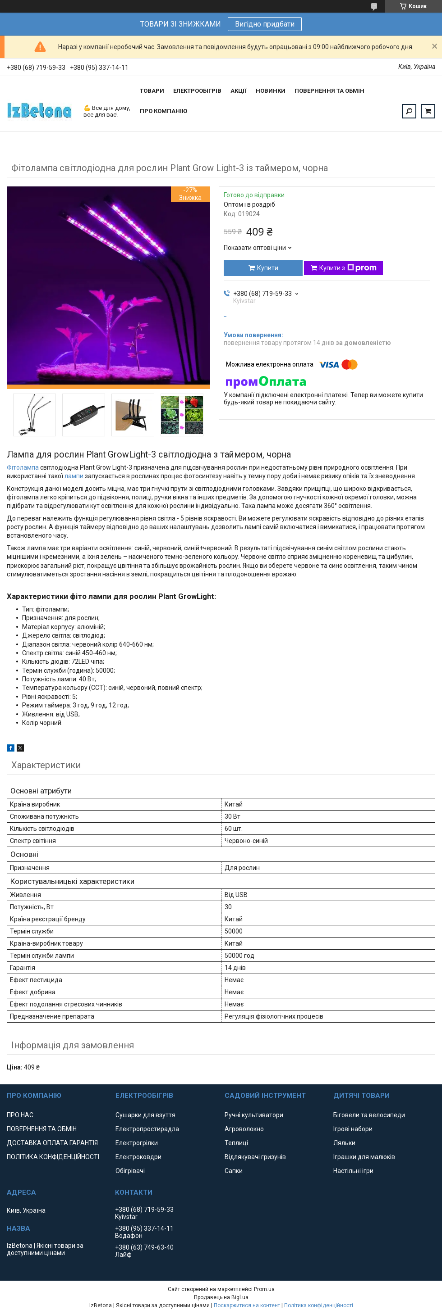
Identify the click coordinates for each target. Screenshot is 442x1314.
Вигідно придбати (265, 24)
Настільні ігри (353, 1170)
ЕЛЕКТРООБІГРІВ (197, 90)
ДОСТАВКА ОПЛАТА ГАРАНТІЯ (52, 1142)
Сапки (234, 1170)
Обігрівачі (130, 1170)
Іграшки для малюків (364, 1156)
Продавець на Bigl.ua (221, 1297)
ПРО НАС (20, 1115)
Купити (267, 268)
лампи (73, 476)
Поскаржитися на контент (247, 1305)
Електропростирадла (147, 1129)
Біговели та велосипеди (369, 1115)
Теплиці (236, 1142)
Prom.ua (264, 1289)
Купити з (348, 268)
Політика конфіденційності (318, 1305)
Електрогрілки (136, 1142)
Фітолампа (23, 467)
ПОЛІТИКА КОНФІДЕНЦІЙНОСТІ (53, 1156)
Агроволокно (244, 1129)
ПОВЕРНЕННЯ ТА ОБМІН (329, 90)
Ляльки (344, 1142)
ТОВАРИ (152, 90)
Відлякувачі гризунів (255, 1156)
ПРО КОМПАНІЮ (163, 111)
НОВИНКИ (270, 90)
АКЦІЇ (238, 90)
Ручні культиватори (254, 1115)
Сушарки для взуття (145, 1115)
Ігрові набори (353, 1129)
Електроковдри (138, 1156)
